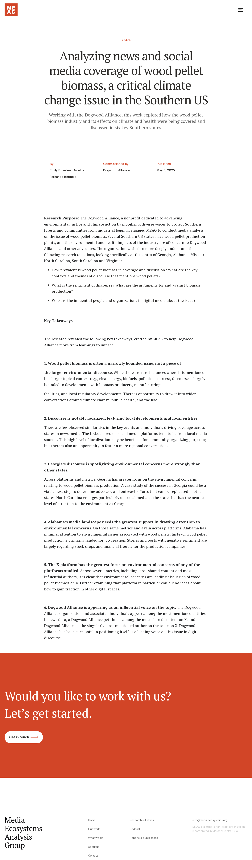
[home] (11, 9)
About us (93, 846)
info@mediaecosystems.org (210, 820)
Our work (94, 829)
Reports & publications (144, 837)
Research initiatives (142, 820)
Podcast (135, 829)
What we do (95, 837)
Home (92, 820)
